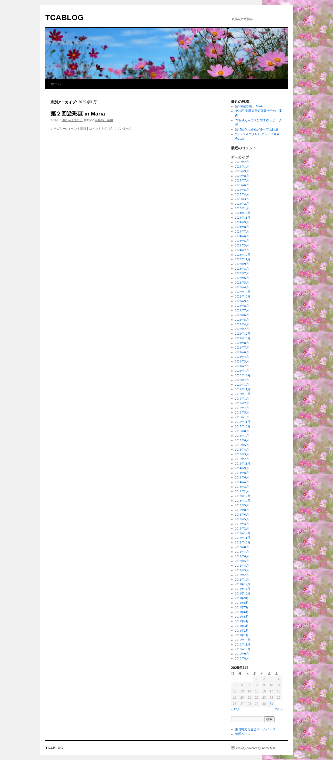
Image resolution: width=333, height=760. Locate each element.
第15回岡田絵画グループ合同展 (256, 129)
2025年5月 (242, 190)
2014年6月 (242, 477)
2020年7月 (242, 380)
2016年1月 (242, 417)
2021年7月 (242, 347)
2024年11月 (243, 217)
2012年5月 (242, 561)
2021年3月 (242, 361)
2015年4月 (242, 449)
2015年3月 (242, 454)
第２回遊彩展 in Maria (78, 114)
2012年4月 (242, 565)
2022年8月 (242, 306)
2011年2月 (242, 630)
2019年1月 (242, 398)
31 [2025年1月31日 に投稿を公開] (271, 704)
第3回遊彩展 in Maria (249, 106)
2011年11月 (242, 589)
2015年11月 (243, 422)
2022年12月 (243, 292)
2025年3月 (242, 199)
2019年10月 (243, 394)
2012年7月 (242, 552)
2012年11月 (243, 538)
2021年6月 (242, 352)
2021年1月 (242, 371)
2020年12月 (243, 375)
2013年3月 (242, 524)
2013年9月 (242, 505)
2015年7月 (242, 435)
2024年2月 (242, 250)
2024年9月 (242, 222)
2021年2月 (242, 366)
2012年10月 (243, 542)
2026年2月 (242, 162)
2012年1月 (242, 579)
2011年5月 (242, 616)
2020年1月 (242, 384)
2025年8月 (242, 176)
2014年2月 (242, 491)
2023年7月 (242, 273)
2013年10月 (243, 500)
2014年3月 (242, 487)
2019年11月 (243, 389)
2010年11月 (243, 644)
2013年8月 (242, 510)
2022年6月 (242, 315)
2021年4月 (242, 357)
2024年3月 (242, 245)
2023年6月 (242, 278)
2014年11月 (243, 463)
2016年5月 (242, 412)
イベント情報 (77, 128)
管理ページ (243, 734)
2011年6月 (242, 612)
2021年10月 (243, 338)
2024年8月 (242, 227)
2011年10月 (243, 593)
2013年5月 (242, 519)
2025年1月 (242, 208)
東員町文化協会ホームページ (255, 729)
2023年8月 (242, 268)
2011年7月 (242, 607)
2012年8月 (242, 547)
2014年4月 (242, 482)
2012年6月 (242, 556)
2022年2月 (242, 329)
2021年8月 (242, 343)
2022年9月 (242, 301)
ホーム (56, 84)
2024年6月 (242, 236)
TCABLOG (64, 17)
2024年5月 (242, 241)
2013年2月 (242, 528)
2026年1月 (242, 166)
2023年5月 (242, 282)
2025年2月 (242, 203)
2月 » (278, 709)
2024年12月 (243, 213)
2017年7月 (242, 403)
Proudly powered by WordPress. (256, 748)
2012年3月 (242, 570)
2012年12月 (243, 533)
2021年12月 (243, 333)
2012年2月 (242, 575)
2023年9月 (242, 264)
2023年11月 (243, 259)
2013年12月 (243, 496)
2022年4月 (242, 324)
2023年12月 (243, 255)
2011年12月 (243, 584)
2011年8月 (242, 603)
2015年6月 (242, 440)
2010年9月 (242, 654)
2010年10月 (243, 649)
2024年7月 (242, 231)
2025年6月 (242, 185)
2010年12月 (243, 640)
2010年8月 (242, 658)
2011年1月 (242, 635)
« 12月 (235, 709)
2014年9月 (242, 468)
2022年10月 (243, 296)
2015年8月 (242, 431)
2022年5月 (242, 319)
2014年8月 (242, 473)
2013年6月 (242, 514)
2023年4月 (242, 287)
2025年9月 (242, 171)
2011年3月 (242, 626)
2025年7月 (242, 180)
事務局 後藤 (104, 120)
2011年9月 (242, 598)
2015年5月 (242, 445)
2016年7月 (242, 408)
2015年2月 (242, 459)
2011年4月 (242, 621)
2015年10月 (243, 426)
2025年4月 (242, 194)
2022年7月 (242, 310)
